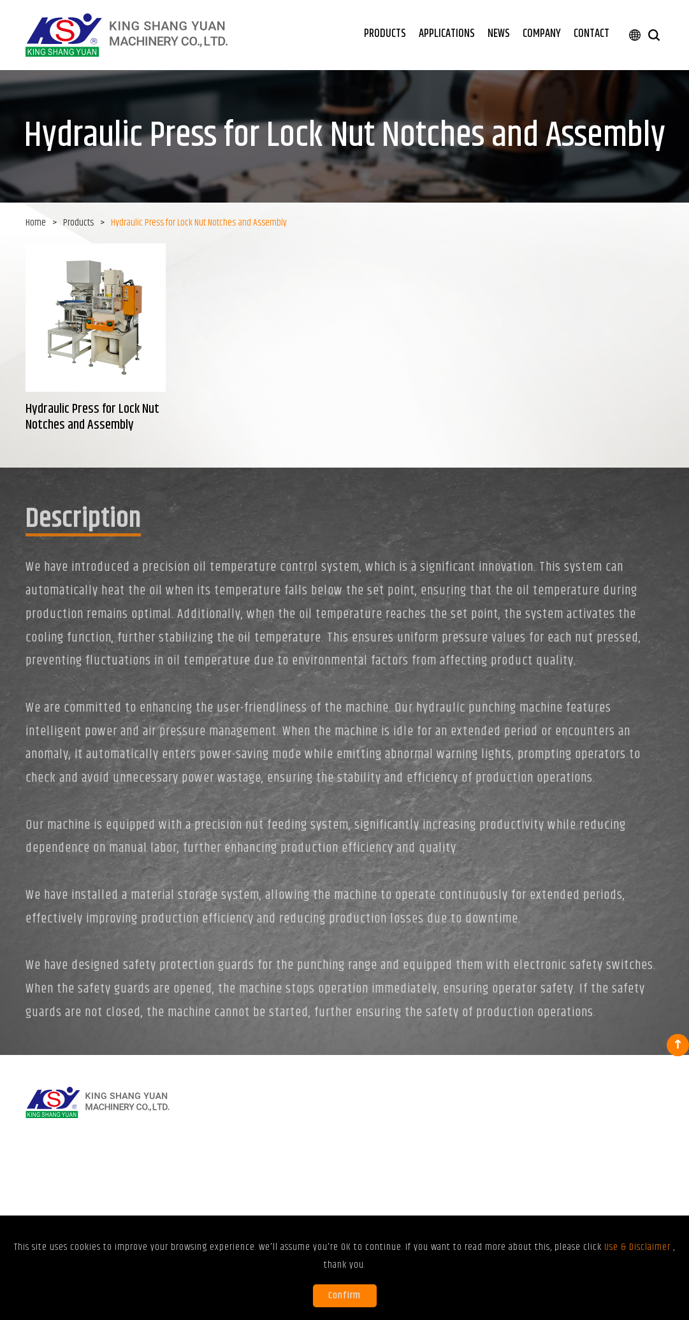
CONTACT (591, 34)
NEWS (499, 34)
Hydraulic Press (260, 1134)
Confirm (344, 1295)
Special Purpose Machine (276, 1193)
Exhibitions (512, 1134)
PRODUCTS (385, 34)
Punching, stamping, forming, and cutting (405, 1140)
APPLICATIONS (447, 34)
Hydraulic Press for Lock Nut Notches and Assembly (281, 1171)
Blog (501, 1150)
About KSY (573, 1134)
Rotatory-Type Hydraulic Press (285, 1150)
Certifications (579, 1150)
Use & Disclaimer (574, 1171)
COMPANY (542, 34)
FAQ (499, 1165)
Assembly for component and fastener (414, 1196)
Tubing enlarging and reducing (406, 1168)
